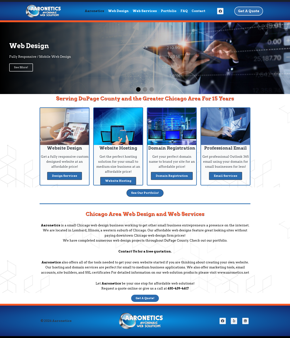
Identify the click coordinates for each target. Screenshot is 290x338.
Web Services (145, 11)
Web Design (118, 11)
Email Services (225, 176)
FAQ (184, 11)
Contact (198, 11)
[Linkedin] (245, 321)
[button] (138, 89)
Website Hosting (118, 181)
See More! (21, 67)
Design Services (64, 176)
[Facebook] (220, 11)
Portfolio (168, 11)
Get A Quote (248, 11)
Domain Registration (172, 176)
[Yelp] (234, 321)
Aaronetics (94, 11)
